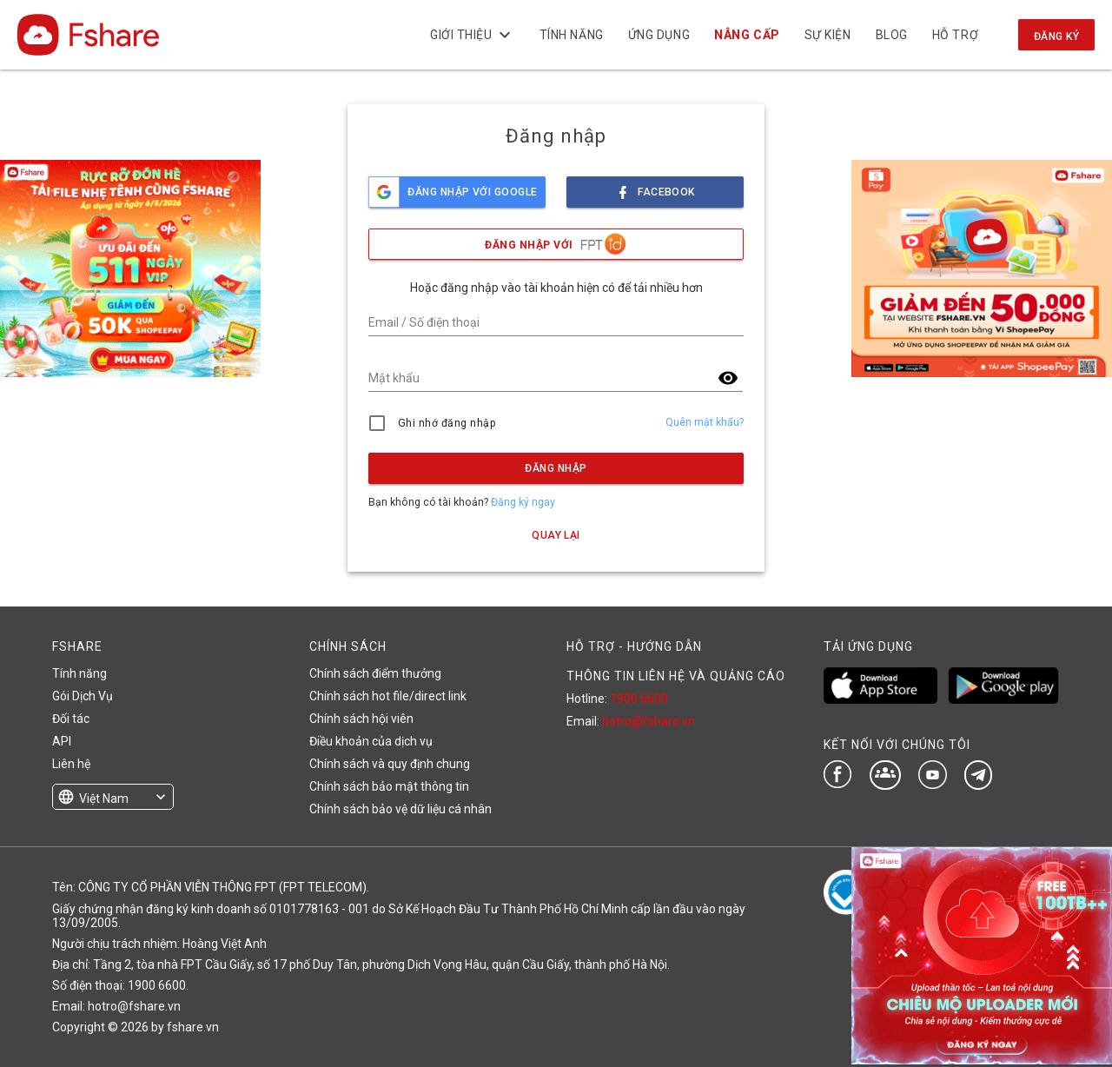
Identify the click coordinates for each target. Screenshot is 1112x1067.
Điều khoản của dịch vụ (371, 741)
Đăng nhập (555, 468)
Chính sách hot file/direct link (388, 696)
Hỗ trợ (955, 35)
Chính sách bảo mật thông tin (389, 786)
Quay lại (556, 535)
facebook (655, 187)
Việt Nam (104, 798)
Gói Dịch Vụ (82, 696)
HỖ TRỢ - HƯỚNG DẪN (634, 646)
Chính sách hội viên (361, 719)
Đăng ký (1056, 36)
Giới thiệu (472, 34)
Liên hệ (71, 764)
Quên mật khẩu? (704, 422)
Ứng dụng (659, 35)
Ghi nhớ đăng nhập (447, 423)
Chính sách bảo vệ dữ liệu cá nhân (400, 809)
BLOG (891, 35)
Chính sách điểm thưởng (375, 673)
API (61, 741)
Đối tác (70, 719)
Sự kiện (827, 35)
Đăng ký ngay (523, 502)
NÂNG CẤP (746, 35)
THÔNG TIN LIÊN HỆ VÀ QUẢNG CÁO (675, 676)
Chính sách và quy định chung (389, 764)
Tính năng (571, 35)
